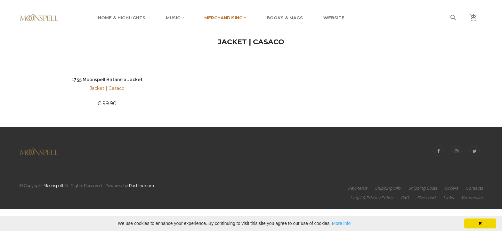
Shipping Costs (422, 188)
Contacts (474, 188)
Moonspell (53, 185)
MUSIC (175, 17)
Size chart (426, 197)
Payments (357, 188)
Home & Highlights (121, 17)
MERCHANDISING (225, 17)
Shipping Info (388, 188)
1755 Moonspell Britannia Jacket (107, 79)
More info (341, 223)
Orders (451, 188)
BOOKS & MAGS (285, 17)
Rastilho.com (141, 185)
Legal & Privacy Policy (371, 197)
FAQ (405, 197)
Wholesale (472, 197)
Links (448, 197)
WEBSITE (333, 17)
